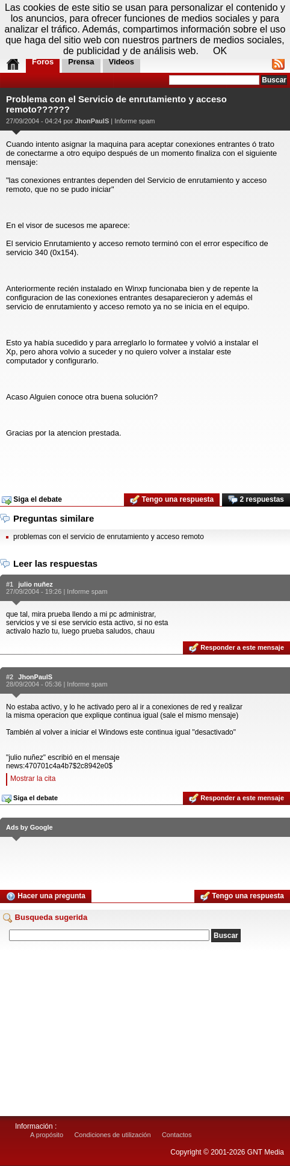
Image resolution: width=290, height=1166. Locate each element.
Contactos (177, 1134)
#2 (9, 676)
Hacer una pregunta (45, 896)
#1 (9, 584)
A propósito (46, 1134)
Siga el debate (32, 500)
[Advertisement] (145, 461)
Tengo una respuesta (172, 500)
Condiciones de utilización (112, 1134)
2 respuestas (256, 500)
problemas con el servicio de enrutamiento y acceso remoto (108, 536)
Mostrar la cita (32, 778)
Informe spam (134, 121)
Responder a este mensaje (236, 648)
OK (220, 51)
